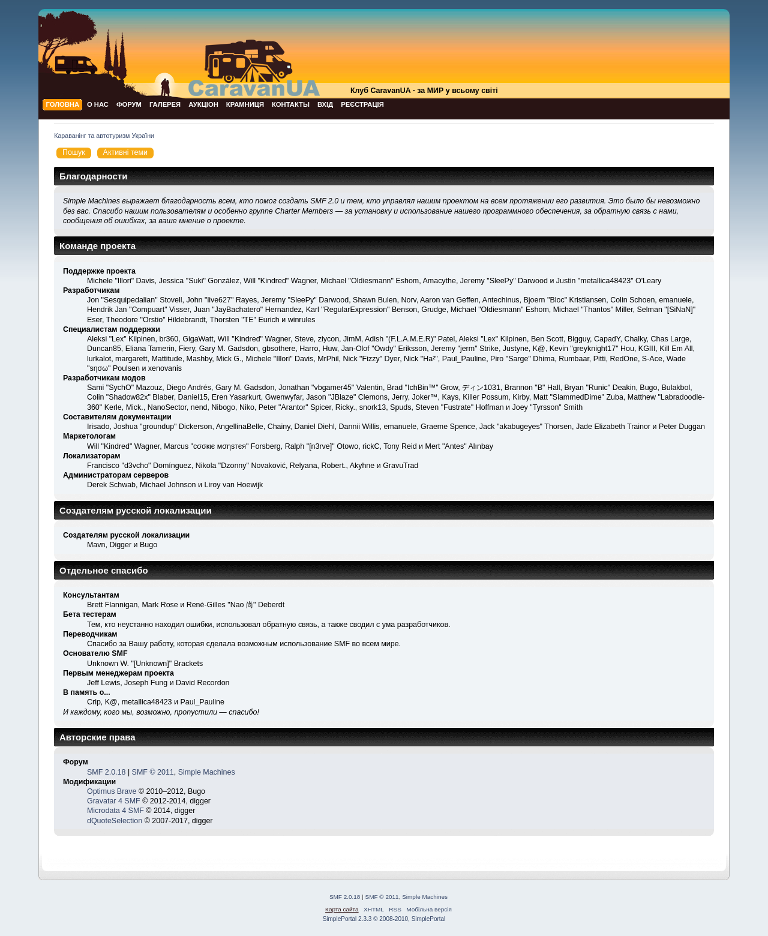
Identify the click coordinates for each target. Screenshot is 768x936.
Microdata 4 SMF (115, 810)
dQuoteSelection (114, 821)
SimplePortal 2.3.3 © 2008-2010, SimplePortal (384, 919)
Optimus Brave (111, 791)
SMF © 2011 (153, 772)
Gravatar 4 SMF (113, 801)
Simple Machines (206, 772)
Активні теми (125, 152)
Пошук (73, 152)
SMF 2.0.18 (106, 772)
